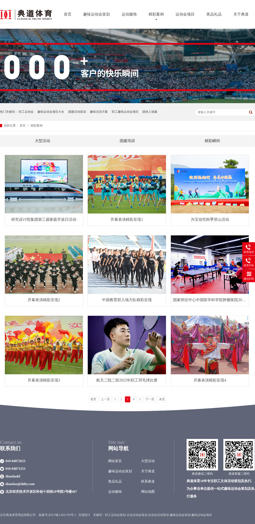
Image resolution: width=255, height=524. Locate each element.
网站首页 (115, 461)
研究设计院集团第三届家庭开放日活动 (43, 219)
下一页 (149, 399)
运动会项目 (185, 14)
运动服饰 (129, 14)
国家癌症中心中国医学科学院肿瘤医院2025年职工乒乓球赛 (210, 300)
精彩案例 (156, 14)
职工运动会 (26, 111)
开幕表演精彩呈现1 (126, 219)
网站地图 (148, 491)
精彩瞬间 (212, 141)
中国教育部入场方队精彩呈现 (127, 300)
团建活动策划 (77, 111)
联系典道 (148, 481)
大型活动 (42, 141)
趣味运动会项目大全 (50, 111)
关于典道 (241, 14)
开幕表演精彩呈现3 (44, 380)
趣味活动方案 (99, 111)
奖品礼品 (214, 14)
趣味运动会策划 (96, 14)
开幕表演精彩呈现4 (210, 380)
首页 (67, 14)
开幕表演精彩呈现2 (44, 300)
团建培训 (127, 141)
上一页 (105, 399)
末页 (162, 399)
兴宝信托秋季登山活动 (210, 219)
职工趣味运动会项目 (125, 111)
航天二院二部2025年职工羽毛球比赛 (126, 380)
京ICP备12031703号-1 (62, 515)
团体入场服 (149, 111)
